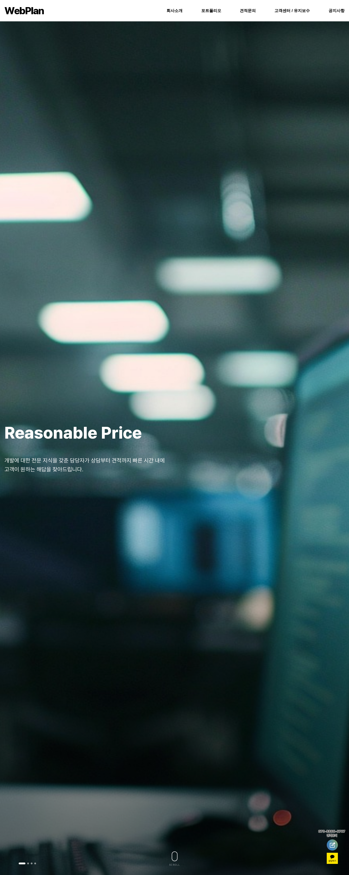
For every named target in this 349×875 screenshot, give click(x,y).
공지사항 (337, 10)
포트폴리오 (211, 10)
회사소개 (174, 10)
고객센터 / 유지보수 (292, 10)
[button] (22, 863)
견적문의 (248, 10)
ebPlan (24, 11)
